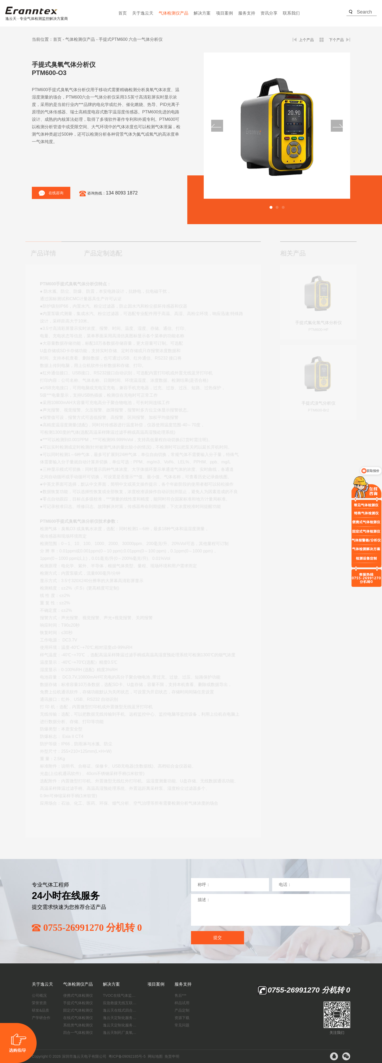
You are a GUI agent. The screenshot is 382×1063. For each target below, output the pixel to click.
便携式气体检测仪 (78, 995)
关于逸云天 (142, 13)
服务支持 (246, 13)
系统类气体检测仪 (78, 1025)
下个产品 (336, 40)
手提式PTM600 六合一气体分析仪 (131, 39)
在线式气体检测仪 (78, 1018)
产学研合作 (41, 1018)
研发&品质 (40, 1010)
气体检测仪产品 (173, 13)
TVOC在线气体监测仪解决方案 (120, 995)
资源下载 (182, 1018)
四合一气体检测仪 (78, 1032)
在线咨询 (51, 193)
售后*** (180, 995)
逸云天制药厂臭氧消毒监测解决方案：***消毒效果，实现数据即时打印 (120, 1032)
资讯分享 (269, 13)
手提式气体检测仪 (78, 1003)
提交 (217, 937)
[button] (271, 207)
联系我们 (291, 13)
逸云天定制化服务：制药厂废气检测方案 (120, 1025)
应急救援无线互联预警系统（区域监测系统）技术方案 (120, 1003)
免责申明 (171, 1056)
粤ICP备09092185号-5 (127, 1056)
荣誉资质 (39, 1003)
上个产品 (306, 40)
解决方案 (202, 13)
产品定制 (182, 1010)
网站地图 (155, 1056)
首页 (122, 13)
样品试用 (182, 1003)
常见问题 (182, 1025)
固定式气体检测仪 (78, 1010)
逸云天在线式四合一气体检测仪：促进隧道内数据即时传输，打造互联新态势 (120, 1010)
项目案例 (224, 13)
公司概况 (39, 995)
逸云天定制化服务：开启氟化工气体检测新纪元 (120, 1018)
